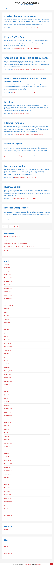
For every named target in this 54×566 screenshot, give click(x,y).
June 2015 (6, 453)
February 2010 (8, 515)
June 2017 (6, 395)
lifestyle (41, 134)
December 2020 (8, 295)
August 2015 (7, 450)
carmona (32, 155)
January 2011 (7, 494)
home (42, 69)
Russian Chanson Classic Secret (20, 16)
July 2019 (6, 329)
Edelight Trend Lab (14, 122)
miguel (22, 156)
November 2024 (8, 288)
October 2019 (7, 326)
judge (14, 156)
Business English (12, 186)
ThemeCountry (27, 564)
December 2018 (8, 343)
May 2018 (6, 360)
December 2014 (8, 460)
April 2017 (6, 402)
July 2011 (6, 477)
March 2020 (7, 322)
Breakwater (10, 102)
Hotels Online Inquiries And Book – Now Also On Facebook (25, 80)
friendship (6, 156)
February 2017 (8, 408)
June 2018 (6, 357)
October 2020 (7, 302)
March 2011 (7, 488)
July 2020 (6, 309)
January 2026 (7, 274)
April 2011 (6, 484)
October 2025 (7, 284)
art (31, 48)
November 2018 (8, 346)
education (34, 198)
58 (14, 226)
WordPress (38, 564)
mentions (18, 156)
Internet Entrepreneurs (16, 207)
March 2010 (7, 512)
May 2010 (6, 508)
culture (37, 27)
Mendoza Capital (13, 143)
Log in (5, 543)
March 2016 (7, 439)
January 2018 (7, 374)
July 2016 (6, 426)
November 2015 (8, 443)
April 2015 (6, 457)
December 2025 (8, 278)
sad (25, 156)
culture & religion (36, 48)
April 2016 (6, 436)
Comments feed (8, 550)
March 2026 (7, 267)
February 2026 (8, 271)
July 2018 (6, 353)
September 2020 (8, 305)
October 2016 (7, 419)
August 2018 (7, 350)
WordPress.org (8, 553)
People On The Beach (15, 37)
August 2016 (7, 422)
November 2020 (8, 298)
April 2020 (6, 319)
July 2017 (6, 391)
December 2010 (8, 498)
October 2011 (7, 467)
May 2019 (6, 336)
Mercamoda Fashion (14, 166)
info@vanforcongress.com (19, 27)
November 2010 (8, 501)
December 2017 (8, 377)
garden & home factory (36, 69)
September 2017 (8, 388)
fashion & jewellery (35, 134)
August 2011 (7, 474)
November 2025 (8, 281)
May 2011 (6, 481)
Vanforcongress (27, 2)
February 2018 (8, 371)
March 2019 (7, 340)
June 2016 (6, 429)
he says (10, 156)
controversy (37, 155)
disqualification (44, 155)
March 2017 (7, 405)
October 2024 (7, 291)
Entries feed (7, 546)
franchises (34, 177)
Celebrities (33, 27)
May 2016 (6, 433)
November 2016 (8, 415)
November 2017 (8, 381)
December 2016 (8, 412)
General (27, 27)
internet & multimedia (35, 92)
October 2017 (7, 384)
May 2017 (6, 398)
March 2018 (7, 367)
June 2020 (6, 312)
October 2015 (7, 446)
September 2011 (8, 470)
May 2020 (6, 315)
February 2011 (8, 491)
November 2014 (8, 463)
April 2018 (6, 364)
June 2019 (6, 333)
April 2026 (6, 264)
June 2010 (6, 505)
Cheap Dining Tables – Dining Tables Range (26, 57)
